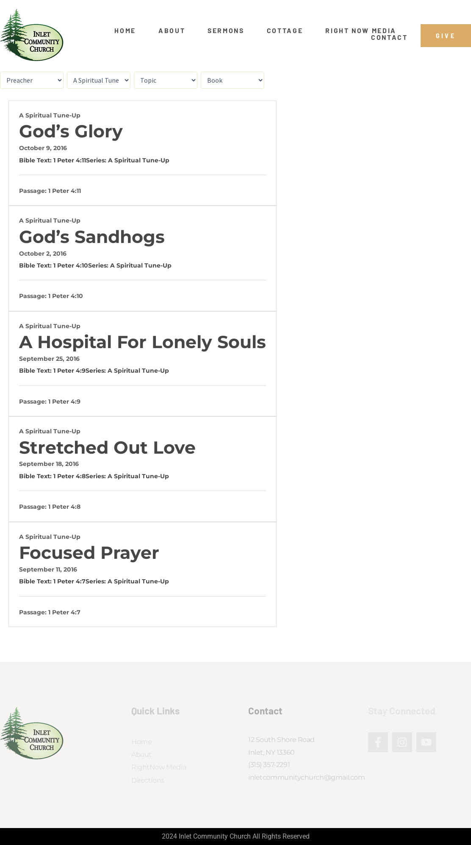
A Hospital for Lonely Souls (142, 342)
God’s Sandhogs (92, 236)
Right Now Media (360, 30)
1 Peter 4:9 (69, 370)
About (171, 30)
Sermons (226, 30)
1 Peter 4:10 (70, 265)
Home (125, 30)
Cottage (285, 30)
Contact (389, 37)
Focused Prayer (89, 552)
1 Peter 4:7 (69, 581)
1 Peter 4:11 (69, 160)
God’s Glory (71, 131)
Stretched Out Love (107, 447)
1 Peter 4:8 (69, 476)
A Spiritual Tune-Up (49, 115)
